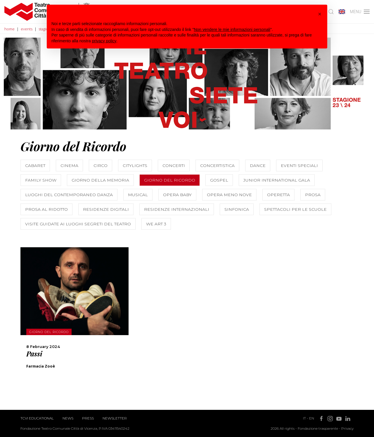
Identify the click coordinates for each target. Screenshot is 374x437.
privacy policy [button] (104, 41)
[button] (319, 14)
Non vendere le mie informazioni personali (232, 29)
